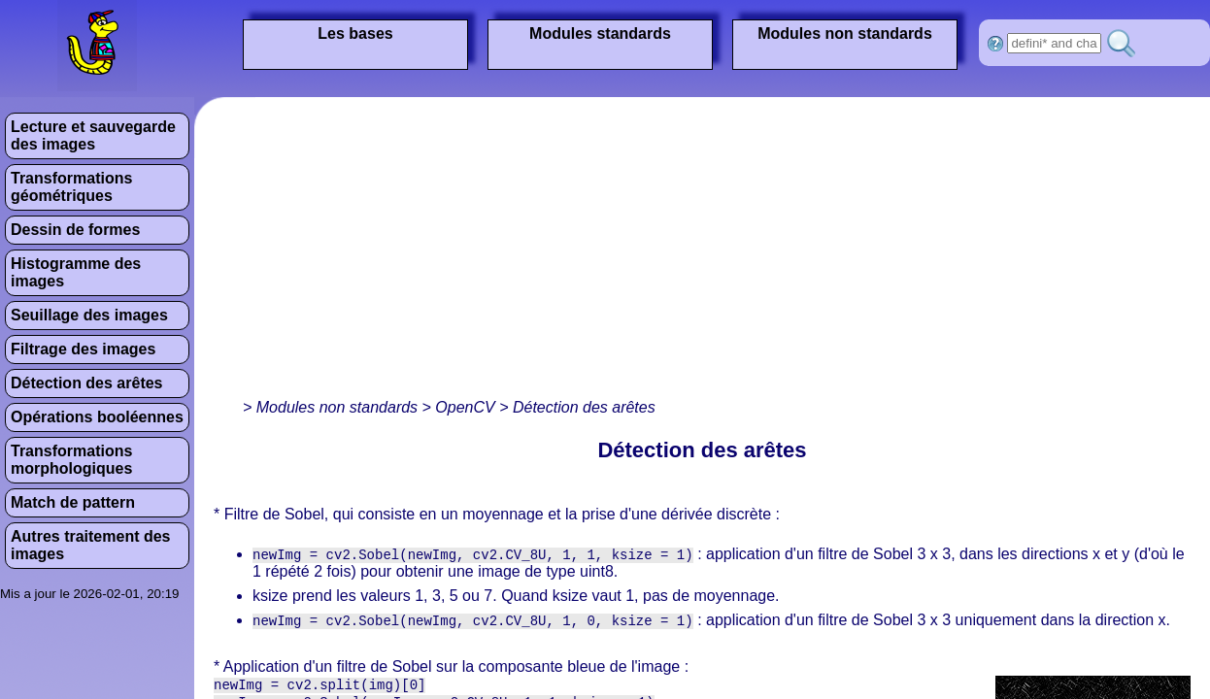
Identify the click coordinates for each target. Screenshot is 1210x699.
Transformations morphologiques (71, 460)
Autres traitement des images (91, 545)
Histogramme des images (76, 272)
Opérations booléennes (97, 417)
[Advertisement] (480, 252)
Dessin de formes (75, 229)
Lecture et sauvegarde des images (93, 135)
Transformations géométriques (71, 187)
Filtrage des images (83, 349)
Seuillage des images (89, 315)
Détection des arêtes (87, 383)
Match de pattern (73, 502)
